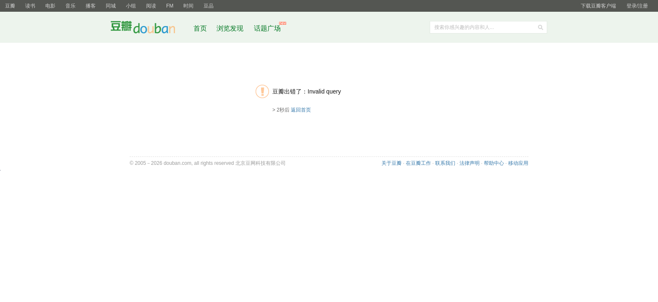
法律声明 (470, 163)
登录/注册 (637, 6)
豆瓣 (10, 6)
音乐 (70, 6)
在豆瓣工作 (418, 163)
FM (169, 6)
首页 (200, 28)
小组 (131, 6)
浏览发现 (231, 28)
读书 (30, 6)
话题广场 (267, 28)
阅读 (151, 6)
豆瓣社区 (149, 29)
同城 (111, 6)
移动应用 (518, 163)
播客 (91, 6)
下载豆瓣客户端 (598, 6)
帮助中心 (494, 163)
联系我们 (445, 163)
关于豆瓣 (391, 163)
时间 (188, 6)
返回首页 (301, 110)
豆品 (209, 6)
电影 (50, 6)
